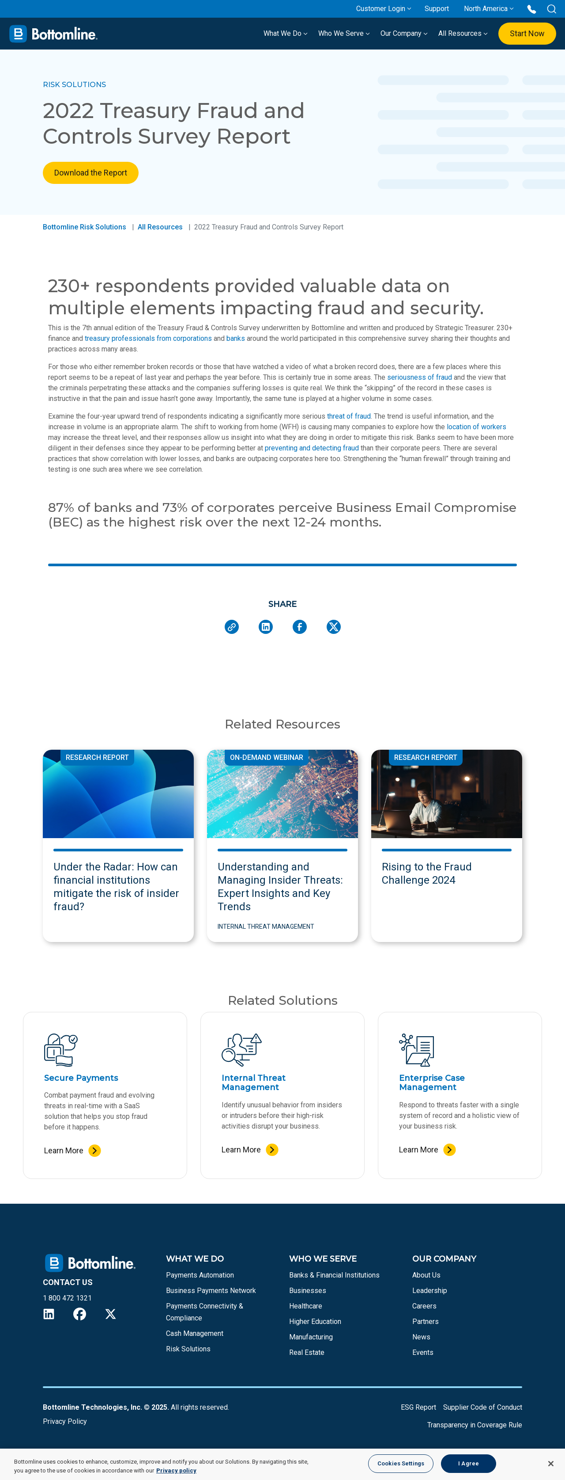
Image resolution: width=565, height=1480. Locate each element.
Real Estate (306, 1352)
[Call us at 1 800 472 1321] (531, 8)
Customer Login (380, 8)
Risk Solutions (188, 1349)
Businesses (307, 1290)
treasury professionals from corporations (148, 338)
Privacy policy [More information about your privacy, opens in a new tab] (176, 1470)
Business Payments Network (211, 1290)
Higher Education (315, 1321)
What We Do (286, 33)
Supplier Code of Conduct (482, 1407)
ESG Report (418, 1407)
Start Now (527, 33)
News (421, 1337)
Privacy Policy (65, 1421)
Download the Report (90, 172)
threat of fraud (349, 416)
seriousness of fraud (419, 377)
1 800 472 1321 (67, 1298)
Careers (424, 1306)
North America (486, 8)
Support (437, 8)
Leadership (429, 1290)
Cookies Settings (400, 1463)
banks (235, 338)
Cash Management (194, 1333)
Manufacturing (311, 1337)
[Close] (551, 1463)
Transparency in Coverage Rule (474, 1425)
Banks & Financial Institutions (334, 1275)
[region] (282, 1464)
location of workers (476, 427)
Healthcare (305, 1306)
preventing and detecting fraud (312, 448)
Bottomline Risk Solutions (84, 227)
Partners (425, 1321)
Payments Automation (200, 1275)
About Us (426, 1275)
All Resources (463, 33)
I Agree (468, 1463)
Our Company (404, 33)
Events (422, 1352)
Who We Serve (344, 33)
